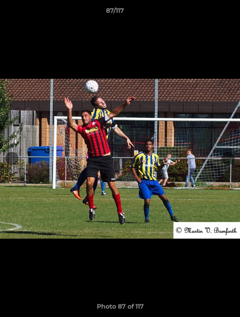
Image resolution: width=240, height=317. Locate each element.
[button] (208, 13)
